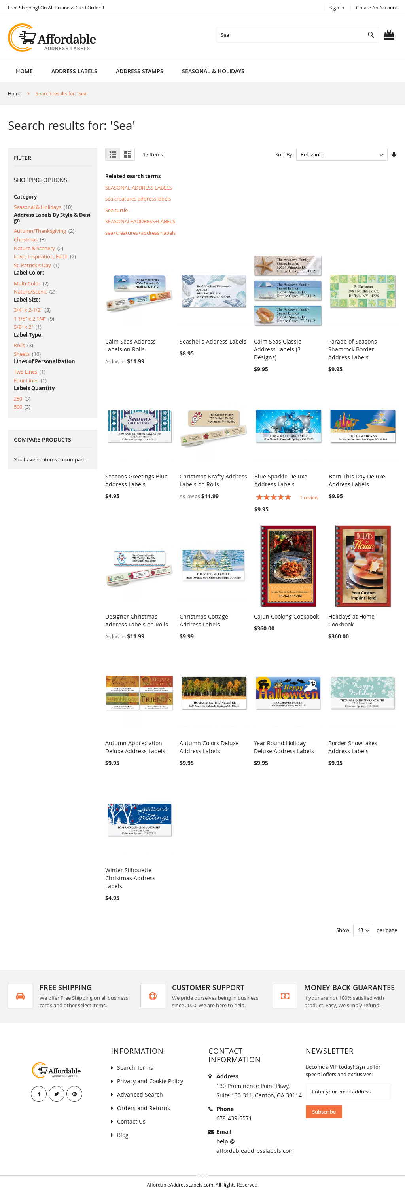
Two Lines (29, 371)
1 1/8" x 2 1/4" (34, 318)
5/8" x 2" (28, 326)
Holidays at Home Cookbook (351, 620)
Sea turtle (116, 210)
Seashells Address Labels (213, 341)
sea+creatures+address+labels (140, 232)
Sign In (336, 7)
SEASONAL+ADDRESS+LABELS (140, 221)
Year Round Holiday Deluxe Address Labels (284, 747)
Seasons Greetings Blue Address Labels (136, 480)
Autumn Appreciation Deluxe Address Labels (135, 747)
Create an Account (376, 7)
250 (22, 398)
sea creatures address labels (138, 198)
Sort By (283, 154)
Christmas (30, 239)
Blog (123, 1135)
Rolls (23, 345)
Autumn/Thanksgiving (44, 230)
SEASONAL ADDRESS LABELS (138, 187)
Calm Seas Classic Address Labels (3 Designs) (277, 349)
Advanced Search (140, 1094)
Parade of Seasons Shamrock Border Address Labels (352, 349)
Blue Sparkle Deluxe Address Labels (280, 480)
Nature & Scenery (38, 248)
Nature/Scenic (34, 291)
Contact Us (131, 1121)
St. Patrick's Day (36, 265)
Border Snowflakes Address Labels (352, 747)
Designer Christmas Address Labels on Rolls (136, 620)
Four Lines (30, 380)
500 (22, 406)
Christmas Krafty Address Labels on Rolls (213, 480)
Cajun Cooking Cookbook (286, 616)
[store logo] (52, 37)
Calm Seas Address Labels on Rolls (130, 345)
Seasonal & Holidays (43, 207)
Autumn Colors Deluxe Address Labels (209, 747)
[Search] (371, 35)
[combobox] (298, 35)
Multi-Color (31, 283)
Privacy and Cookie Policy (150, 1081)
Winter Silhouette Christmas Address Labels (130, 878)
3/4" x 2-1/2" (32, 309)
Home (24, 71)
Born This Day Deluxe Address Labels (357, 480)
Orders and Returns (143, 1108)
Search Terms (135, 1067)
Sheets (27, 353)
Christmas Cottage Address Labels (204, 620)
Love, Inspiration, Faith (45, 256)
